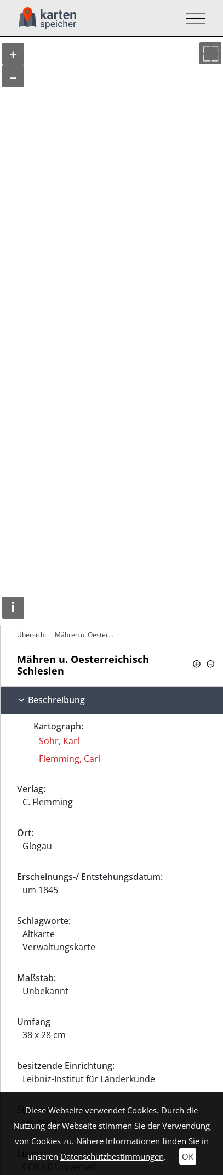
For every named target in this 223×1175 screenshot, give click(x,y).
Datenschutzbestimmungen (112, 1156)
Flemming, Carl (69, 759)
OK (187, 1156)
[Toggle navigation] (192, 18)
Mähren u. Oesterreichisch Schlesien (85, 634)
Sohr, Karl (59, 741)
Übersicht (32, 634)
